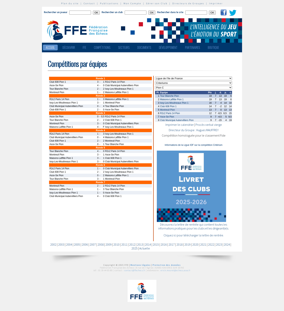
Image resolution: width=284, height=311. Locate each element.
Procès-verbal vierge (208, 125)
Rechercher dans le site (170, 12)
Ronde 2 (100, 95)
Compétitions (102, 47)
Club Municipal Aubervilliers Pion (177, 120)
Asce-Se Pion (167, 116)
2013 (140, 244)
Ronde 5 (100, 147)
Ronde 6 (100, 165)
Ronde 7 (100, 182)
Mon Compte (132, 3)
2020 (195, 244)
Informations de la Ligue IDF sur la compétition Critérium (193, 145)
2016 (164, 244)
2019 (187, 244)
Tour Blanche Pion (169, 96)
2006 (85, 244)
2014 (148, 244)
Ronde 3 (100, 113)
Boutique (213, 47)
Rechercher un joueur (55, 12)
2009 (108, 244)
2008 (101, 244)
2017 (172, 244)
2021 (203, 244)
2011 (124, 244)
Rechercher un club (112, 12)
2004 (69, 244)
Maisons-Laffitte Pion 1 (172, 99)
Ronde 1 (100, 78)
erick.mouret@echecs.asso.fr (175, 270)
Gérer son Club (156, 3)
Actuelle (144, 248)
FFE (84, 47)
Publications (109, 3)
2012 (132, 244)
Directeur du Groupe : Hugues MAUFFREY (194, 130)
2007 (93, 244)
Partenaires (192, 47)
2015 (156, 244)
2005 (77, 244)
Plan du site (70, 3)
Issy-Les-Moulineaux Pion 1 (174, 103)
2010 (116, 244)
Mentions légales (140, 265)
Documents (144, 47)
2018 (179, 244)
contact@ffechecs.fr (134, 270)
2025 (134, 248)
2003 (61, 244)
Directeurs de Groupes (188, 3)
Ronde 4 (100, 130)
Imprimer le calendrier (179, 125)
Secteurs (124, 47)
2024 (227, 244)
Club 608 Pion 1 (168, 106)
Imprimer (216, 3)
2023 (219, 244)
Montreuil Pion (167, 109)
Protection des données (167, 265)
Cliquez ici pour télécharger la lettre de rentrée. (194, 235)
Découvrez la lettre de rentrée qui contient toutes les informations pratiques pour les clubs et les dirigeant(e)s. (193, 226)
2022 (211, 244)
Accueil (50, 47)
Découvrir (69, 47)
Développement (168, 47)
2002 (53, 244)
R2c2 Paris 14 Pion (170, 113)
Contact (89, 3)
